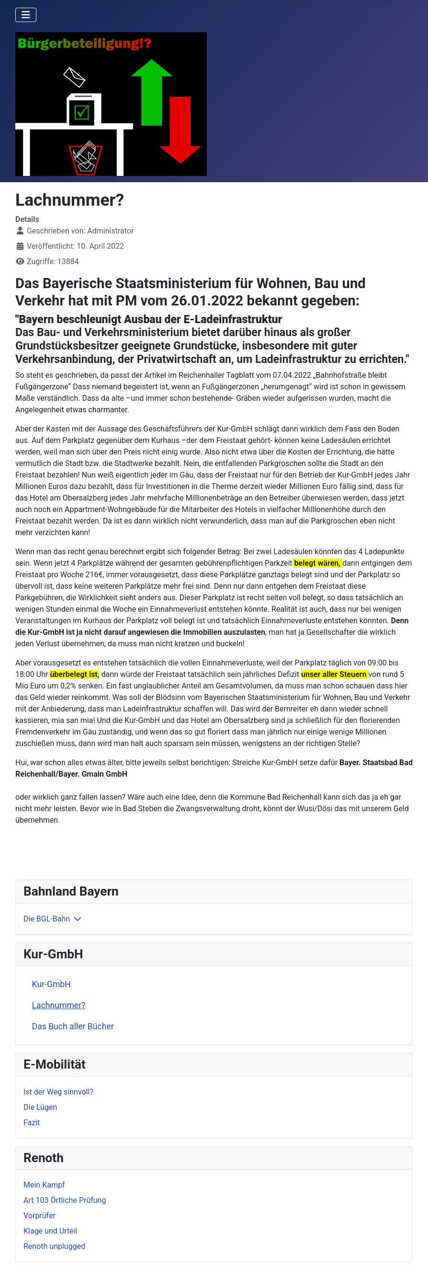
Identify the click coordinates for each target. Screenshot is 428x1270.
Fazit (31, 1122)
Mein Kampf (44, 1184)
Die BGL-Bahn (46, 918)
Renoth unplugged (54, 1246)
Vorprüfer (39, 1215)
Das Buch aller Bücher (73, 1026)
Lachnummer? (59, 1005)
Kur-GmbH (51, 984)
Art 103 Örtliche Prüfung (64, 1200)
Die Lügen (40, 1107)
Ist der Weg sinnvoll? (58, 1091)
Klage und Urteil (50, 1230)
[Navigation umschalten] (25, 15)
